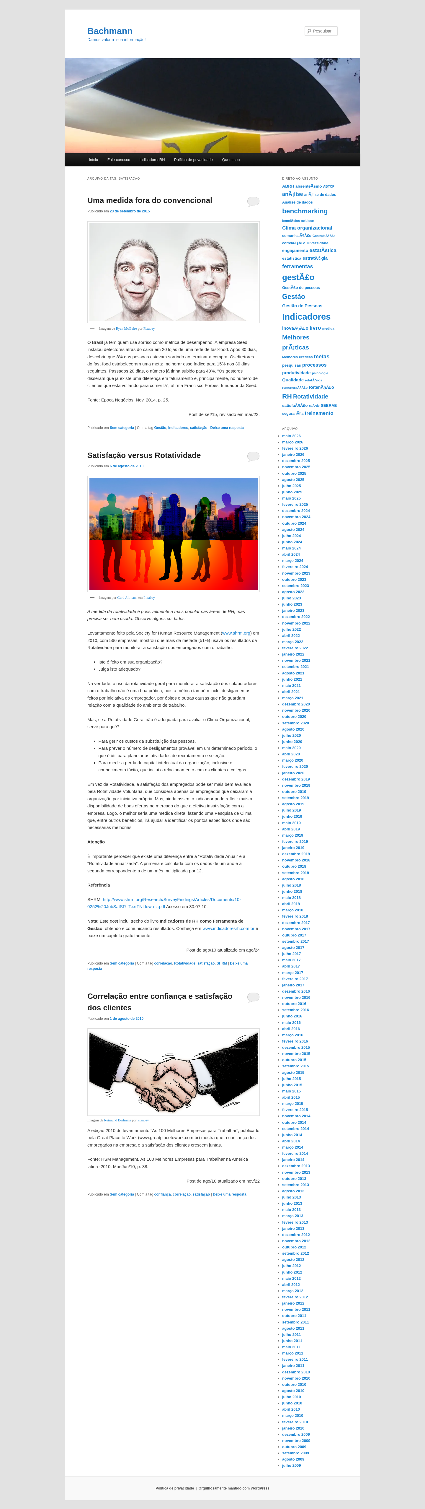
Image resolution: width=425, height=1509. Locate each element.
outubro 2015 (294, 1060)
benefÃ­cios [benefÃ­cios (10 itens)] (291, 220)
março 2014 (292, 1147)
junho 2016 (292, 1016)
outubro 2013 (294, 1178)
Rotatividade (184, 963)
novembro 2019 (296, 785)
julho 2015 (291, 1079)
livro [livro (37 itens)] (315, 328)
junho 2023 (292, 604)
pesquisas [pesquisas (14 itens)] (291, 365)
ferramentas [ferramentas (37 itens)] (297, 266)
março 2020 (292, 760)
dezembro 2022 (296, 616)
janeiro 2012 (293, 1303)
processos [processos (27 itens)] (314, 365)
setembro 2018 (295, 873)
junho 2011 (292, 1341)
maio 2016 (291, 1022)
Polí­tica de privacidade (193, 159)
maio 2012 (291, 1278)
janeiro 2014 (293, 1159)
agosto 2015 (293, 1072)
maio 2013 (291, 1209)
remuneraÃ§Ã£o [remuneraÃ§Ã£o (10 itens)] (295, 387)
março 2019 (292, 835)
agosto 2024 (293, 529)
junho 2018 (292, 891)
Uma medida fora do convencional (149, 200)
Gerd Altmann (127, 598)
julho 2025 (291, 486)
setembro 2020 (295, 723)
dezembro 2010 (296, 1372)
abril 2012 (291, 1284)
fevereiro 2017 (295, 979)
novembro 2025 (296, 467)
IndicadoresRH (152, 159)
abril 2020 (291, 754)
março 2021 (292, 698)
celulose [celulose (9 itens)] (307, 220)
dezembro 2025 (296, 460)
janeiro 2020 (293, 773)
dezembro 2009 (296, 1434)
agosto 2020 (293, 729)
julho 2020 (291, 735)
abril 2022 (291, 635)
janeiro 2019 (293, 847)
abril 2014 (291, 1141)
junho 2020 (292, 741)
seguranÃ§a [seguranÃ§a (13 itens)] (292, 414)
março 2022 (292, 642)
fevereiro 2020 (295, 766)
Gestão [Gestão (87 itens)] (293, 296)
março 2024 (292, 560)
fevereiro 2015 (295, 1110)
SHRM (222, 963)
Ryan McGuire (126, 328)
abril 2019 (291, 829)
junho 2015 (292, 1085)
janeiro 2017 (293, 985)
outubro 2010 (294, 1384)
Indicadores (178, 428)
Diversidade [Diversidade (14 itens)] (317, 243)
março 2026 (292, 442)
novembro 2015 (296, 1053)
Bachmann (110, 31)
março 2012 (292, 1291)
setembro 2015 (295, 1066)
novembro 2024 (296, 517)
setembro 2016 (295, 1010)
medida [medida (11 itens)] (328, 328)
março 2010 (292, 1415)
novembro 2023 (296, 573)
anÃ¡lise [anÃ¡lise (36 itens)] (292, 194)
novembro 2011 (296, 1309)
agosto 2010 (293, 1390)
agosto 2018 (293, 879)
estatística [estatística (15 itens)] (291, 258)
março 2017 (292, 972)
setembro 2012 (295, 1253)
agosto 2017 (293, 947)
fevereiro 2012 (295, 1297)
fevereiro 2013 (295, 1222)
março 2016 (292, 1035)
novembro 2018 (296, 860)
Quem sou (231, 159)
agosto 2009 (293, 1459)
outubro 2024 (294, 523)
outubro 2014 (294, 1122)
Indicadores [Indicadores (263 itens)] (306, 316)
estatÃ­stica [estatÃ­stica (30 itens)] (323, 250)
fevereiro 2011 (295, 1359)
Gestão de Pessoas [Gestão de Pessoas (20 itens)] (302, 305)
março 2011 (292, 1353)
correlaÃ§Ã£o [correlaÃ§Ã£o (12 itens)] (293, 243)
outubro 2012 (294, 1247)
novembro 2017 (296, 929)
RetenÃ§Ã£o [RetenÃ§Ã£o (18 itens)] (321, 387)
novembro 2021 (296, 660)
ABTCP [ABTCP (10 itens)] (329, 186)
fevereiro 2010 (295, 1422)
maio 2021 (291, 685)
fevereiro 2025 (295, 504)
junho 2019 (292, 816)
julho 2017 (291, 954)
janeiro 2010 (293, 1428)
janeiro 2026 (293, 454)
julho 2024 (291, 536)
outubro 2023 (294, 579)
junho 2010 (292, 1403)
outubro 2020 (294, 716)
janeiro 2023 (293, 610)
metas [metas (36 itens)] (321, 357)
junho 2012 (292, 1272)
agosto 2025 (293, 479)
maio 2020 (291, 748)
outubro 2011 (294, 1315)
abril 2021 (291, 692)
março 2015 (292, 1103)
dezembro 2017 (296, 923)
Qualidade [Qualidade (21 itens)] (293, 379)
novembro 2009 (296, 1440)
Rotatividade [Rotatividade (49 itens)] (310, 396)
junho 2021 (292, 679)
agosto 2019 (293, 804)
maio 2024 (291, 548)
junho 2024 (292, 542)
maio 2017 (291, 960)
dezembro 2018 (296, 854)
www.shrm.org (236, 632)
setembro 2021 (295, 666)
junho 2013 (292, 1203)
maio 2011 (291, 1347)
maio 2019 (291, 823)
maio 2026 (291, 436)
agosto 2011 (293, 1328)
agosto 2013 (293, 1191)
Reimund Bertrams (117, 1120)
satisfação (198, 428)
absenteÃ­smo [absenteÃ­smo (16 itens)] (308, 186)
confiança (162, 1194)
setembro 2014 (295, 1128)
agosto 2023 (293, 592)
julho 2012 (291, 1266)
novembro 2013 (296, 1172)
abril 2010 (291, 1409)
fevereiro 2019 (295, 841)
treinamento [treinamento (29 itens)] (319, 413)
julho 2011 (291, 1334)
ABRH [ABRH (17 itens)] (288, 186)
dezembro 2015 (296, 1047)
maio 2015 (291, 1091)
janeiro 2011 (293, 1365)
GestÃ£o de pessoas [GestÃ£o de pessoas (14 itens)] (301, 287)
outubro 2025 (294, 473)
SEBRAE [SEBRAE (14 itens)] (329, 405)
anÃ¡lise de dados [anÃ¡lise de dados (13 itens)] (320, 195)
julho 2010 (291, 1397)
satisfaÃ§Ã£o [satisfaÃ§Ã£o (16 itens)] (295, 405)
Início (93, 159)
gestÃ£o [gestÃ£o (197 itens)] (298, 277)
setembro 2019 (295, 798)
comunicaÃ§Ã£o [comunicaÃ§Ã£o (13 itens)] (296, 236)
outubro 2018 (294, 866)
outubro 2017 (294, 935)
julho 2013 (291, 1197)
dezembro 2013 (296, 1166)
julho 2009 (291, 1465)
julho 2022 (291, 629)
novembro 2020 (296, 710)
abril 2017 (291, 966)
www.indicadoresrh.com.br (229, 928)
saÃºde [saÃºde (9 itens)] (314, 405)
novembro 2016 (296, 997)
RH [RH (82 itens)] (287, 396)
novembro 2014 (296, 1116)
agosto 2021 (293, 673)
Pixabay (149, 328)
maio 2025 (291, 498)
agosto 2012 (293, 1259)
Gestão (160, 428)
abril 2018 (291, 904)
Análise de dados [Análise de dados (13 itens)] (297, 202)
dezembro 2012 (296, 1234)
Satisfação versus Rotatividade (144, 455)
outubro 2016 (294, 1003)
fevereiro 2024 (295, 567)
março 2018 (292, 910)
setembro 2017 (295, 941)
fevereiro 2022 (295, 648)
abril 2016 (291, 1029)
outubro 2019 (294, 791)
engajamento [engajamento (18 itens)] (295, 250)
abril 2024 (291, 554)
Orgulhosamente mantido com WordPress (234, 1488)
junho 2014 (292, 1135)
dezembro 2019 (296, 779)
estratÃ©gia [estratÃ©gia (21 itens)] (315, 258)
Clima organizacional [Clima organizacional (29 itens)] (307, 228)
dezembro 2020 (296, 704)
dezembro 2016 (296, 991)
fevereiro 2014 (295, 1153)
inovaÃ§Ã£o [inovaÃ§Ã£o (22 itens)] (295, 328)
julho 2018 (291, 885)
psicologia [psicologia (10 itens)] (320, 373)
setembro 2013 (295, 1185)
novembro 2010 (296, 1378)
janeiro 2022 (293, 654)
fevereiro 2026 (295, 448)
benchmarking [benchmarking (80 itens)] (305, 211)
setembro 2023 (295, 585)
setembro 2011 (295, 1322)
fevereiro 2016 (295, 1041)
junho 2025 (292, 492)
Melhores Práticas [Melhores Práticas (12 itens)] (297, 357)
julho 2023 (291, 598)
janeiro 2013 (293, 1228)
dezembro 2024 (296, 510)
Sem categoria (122, 428)
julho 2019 (291, 810)
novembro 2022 (296, 623)
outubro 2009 (294, 1447)
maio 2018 (291, 897)
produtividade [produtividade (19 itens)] (296, 372)
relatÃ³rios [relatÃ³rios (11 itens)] (313, 380)
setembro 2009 (295, 1453)
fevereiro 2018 (295, 916)
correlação (163, 963)
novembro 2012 (296, 1241)
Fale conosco (118, 159)
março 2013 (292, 1216)
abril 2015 (291, 1097)
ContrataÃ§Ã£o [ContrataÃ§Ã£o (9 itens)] (324, 236)
